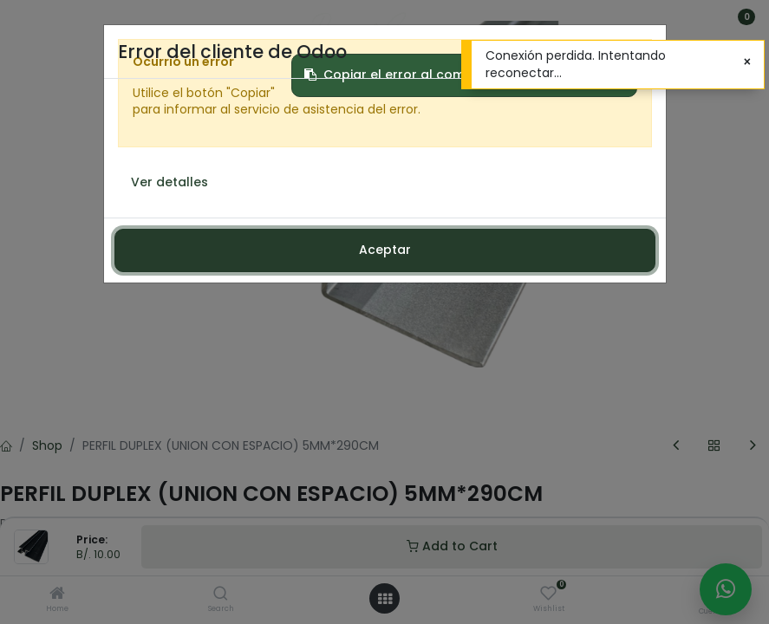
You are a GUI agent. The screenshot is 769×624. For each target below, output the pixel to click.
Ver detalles (169, 182)
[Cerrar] (747, 62)
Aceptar (385, 249)
